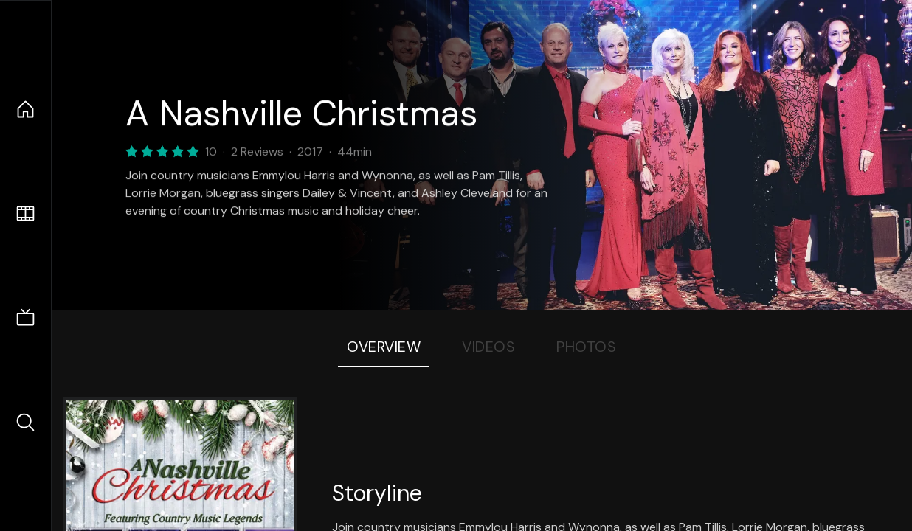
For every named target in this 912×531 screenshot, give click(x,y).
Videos (488, 346)
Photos (586, 346)
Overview (384, 346)
